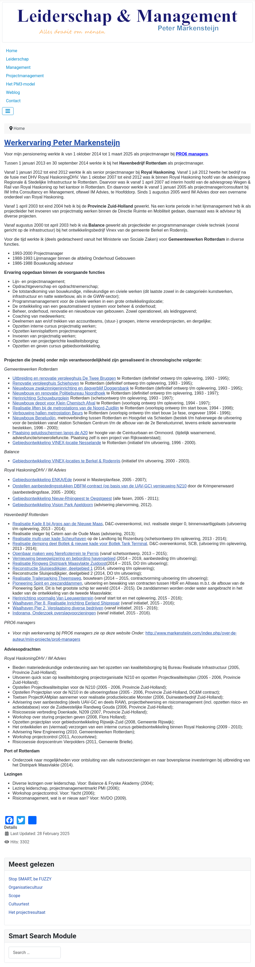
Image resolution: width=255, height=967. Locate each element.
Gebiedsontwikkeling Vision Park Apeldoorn (53, 505)
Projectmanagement (25, 75)
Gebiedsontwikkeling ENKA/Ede (42, 480)
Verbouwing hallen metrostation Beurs (48, 413)
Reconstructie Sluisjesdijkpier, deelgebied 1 (53, 568)
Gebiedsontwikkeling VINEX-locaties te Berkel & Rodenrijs (66, 461)
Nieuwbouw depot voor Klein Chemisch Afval (54, 403)
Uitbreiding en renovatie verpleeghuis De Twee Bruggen (64, 378)
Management (18, 67)
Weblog (13, 92)
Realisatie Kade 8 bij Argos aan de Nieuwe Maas (58, 524)
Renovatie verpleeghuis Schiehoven (46, 383)
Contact (13, 100)
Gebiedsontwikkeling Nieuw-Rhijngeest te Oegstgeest (62, 498)
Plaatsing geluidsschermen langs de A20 (50, 433)
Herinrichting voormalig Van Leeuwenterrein (53, 598)
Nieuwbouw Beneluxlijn (34, 418)
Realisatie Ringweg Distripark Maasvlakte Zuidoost (59, 563)
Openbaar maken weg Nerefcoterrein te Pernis (56, 553)
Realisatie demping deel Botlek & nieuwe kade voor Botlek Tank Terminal (80, 543)
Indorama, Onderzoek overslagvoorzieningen (54, 613)
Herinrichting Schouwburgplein (41, 398)
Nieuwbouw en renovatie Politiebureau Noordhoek (59, 393)
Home (11, 50)
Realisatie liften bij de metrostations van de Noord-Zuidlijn (66, 408)
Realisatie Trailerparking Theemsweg (47, 578)
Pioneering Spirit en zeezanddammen (47, 583)
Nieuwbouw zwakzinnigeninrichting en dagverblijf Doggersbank (71, 388)
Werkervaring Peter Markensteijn (62, 142)
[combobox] (35, 952)
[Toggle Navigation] (8, 111)
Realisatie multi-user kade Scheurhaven (49, 538)
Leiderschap (17, 59)
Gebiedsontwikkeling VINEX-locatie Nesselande (57, 442)
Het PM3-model (20, 84)
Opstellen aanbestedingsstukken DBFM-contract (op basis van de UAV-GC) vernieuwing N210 (100, 486)
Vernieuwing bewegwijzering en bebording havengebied (64, 558)
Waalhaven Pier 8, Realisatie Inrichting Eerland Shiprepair (66, 603)
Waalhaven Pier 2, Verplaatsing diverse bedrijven (58, 608)
